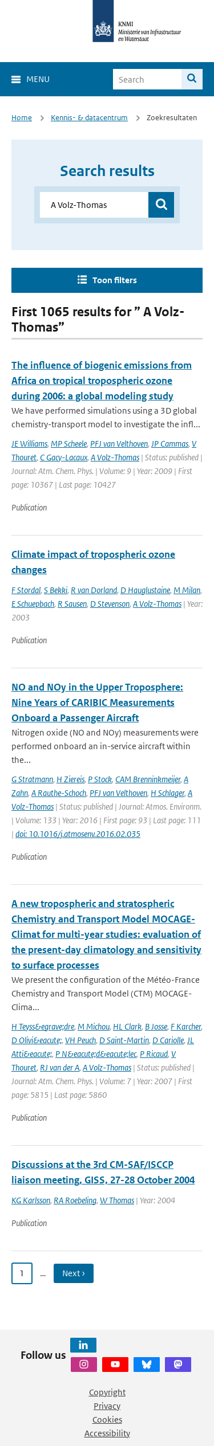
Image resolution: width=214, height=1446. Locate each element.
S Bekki (55, 590)
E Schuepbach (32, 603)
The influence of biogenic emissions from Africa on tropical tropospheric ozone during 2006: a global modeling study (101, 380)
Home (21, 117)
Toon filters (114, 280)
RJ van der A (59, 1067)
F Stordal (26, 590)
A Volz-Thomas (115, 457)
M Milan (186, 590)
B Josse (156, 1026)
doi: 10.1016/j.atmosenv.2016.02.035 (77, 833)
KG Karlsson (30, 1200)
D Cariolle (168, 1040)
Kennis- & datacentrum (89, 117)
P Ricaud (154, 1053)
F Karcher (186, 1026)
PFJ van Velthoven (119, 443)
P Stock (100, 779)
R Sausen (72, 603)
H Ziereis (70, 779)
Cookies (107, 1419)
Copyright (107, 1392)
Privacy (107, 1405)
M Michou (94, 1026)
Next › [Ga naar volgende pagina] (73, 1273)
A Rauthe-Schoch (58, 792)
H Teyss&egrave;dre (42, 1026)
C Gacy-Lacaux (63, 457)
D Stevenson (110, 603)
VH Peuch (80, 1040)
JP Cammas (169, 443)
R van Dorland (94, 590)
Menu (38, 78)
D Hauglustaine (145, 590)
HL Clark (127, 1026)
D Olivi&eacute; (36, 1040)
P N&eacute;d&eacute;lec (95, 1053)
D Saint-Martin (124, 1040)
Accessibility (107, 1433)
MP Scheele (69, 443)
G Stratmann (32, 779)
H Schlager (167, 792)
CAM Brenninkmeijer (147, 779)
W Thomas (117, 1200)
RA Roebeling (75, 1200)
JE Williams (29, 443)
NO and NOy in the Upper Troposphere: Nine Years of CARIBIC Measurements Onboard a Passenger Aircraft (97, 702)
